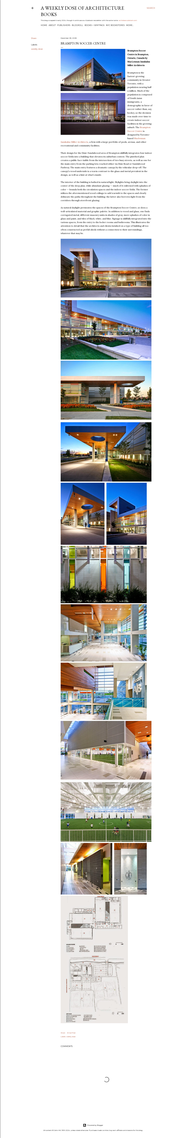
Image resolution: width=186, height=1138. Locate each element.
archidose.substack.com (128, 20)
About (52, 25)
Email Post (71, 1033)
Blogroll (77, 25)
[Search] (151, 8)
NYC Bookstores (115, 25)
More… (130, 25)
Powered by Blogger (93, 1125)
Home (44, 25)
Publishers (63, 25)
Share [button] (33, 38)
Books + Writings (94, 25)
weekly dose (37, 49)
